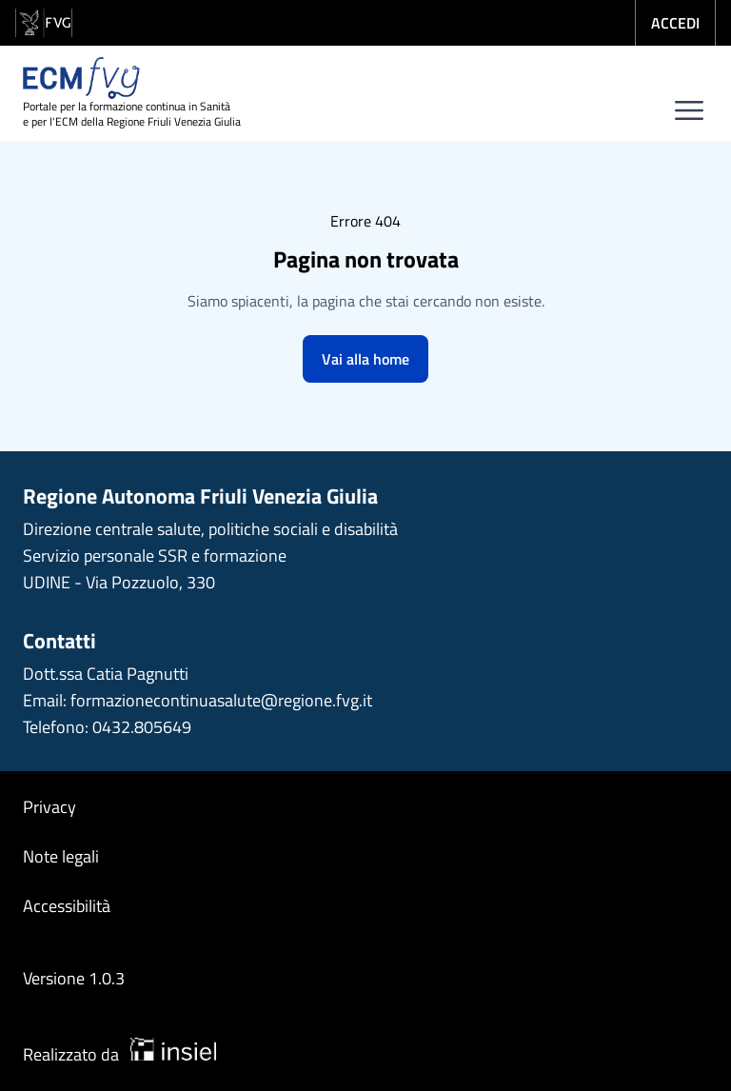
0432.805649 (141, 727)
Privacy (49, 807)
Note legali (61, 856)
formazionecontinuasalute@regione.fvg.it (221, 700)
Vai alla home (365, 358)
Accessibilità (66, 906)
